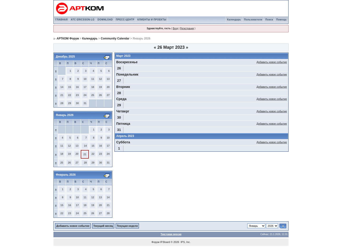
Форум (155, 242)
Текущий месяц (103, 225)
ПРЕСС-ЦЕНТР (125, 19)
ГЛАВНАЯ (61, 19)
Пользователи (253, 19)
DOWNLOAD (105, 19)
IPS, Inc (185, 242)
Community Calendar (115, 38)
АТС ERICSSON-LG (83, 19)
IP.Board (165, 242)
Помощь (281, 19)
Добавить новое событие (271, 62)
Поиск (269, 19)
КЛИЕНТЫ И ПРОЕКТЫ (152, 19)
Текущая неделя (127, 225)
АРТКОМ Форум (68, 38)
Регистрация (187, 28)
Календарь (234, 19)
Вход (175, 28)
